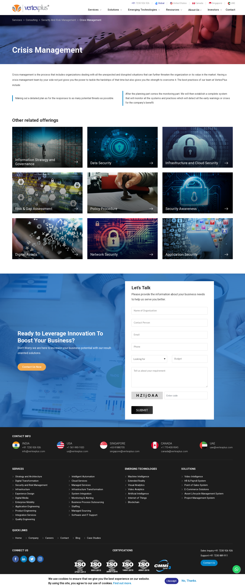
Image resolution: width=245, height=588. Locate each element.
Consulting (32, 20)
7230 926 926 (140, 3)
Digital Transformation (27, 480)
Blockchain (133, 502)
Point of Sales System (196, 485)
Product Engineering (25, 510)
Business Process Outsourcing (88, 502)
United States (178, 3)
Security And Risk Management (58, 20)
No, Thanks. (189, 580)
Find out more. (122, 583)
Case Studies (94, 538)
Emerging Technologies (144, 9)
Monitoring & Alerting (82, 497)
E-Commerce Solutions (196, 489)
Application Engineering (27, 506)
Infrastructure (22, 489)
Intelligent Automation (83, 476)
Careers (49, 538)
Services (94, 9)
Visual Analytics (136, 485)
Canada (197, 3)
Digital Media (21, 497)
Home (18, 538)
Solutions (115, 9)
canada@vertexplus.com (174, 451)
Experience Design (24, 493)
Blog (78, 538)
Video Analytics (136, 489)
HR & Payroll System (195, 480)
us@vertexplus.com (77, 451)
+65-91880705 (117, 447)
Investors (215, 9)
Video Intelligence (193, 476)
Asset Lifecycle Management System (203, 493)
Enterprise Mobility (24, 502)
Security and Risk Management (31, 485)
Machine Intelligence (138, 476)
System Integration (81, 493)
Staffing (76, 506)
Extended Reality (136, 480)
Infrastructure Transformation (87, 489)
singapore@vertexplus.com (124, 451)
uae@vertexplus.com (221, 447)
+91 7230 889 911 (218, 555)
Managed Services (81, 485)
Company (34, 538)
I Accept (171, 581)
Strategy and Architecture (28, 476)
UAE (231, 3)
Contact (230, 9)
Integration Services (25, 515)
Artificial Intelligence (138, 493)
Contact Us (209, 562)
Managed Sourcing (81, 510)
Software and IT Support (84, 515)
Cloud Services (79, 480)
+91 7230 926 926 (31, 447)
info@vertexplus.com (33, 451)
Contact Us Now (32, 367)
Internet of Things (137, 497)
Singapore (215, 3)
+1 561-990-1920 (75, 447)
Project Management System (199, 497)
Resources (174, 9)
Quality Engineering (25, 519)
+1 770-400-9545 (169, 447)
